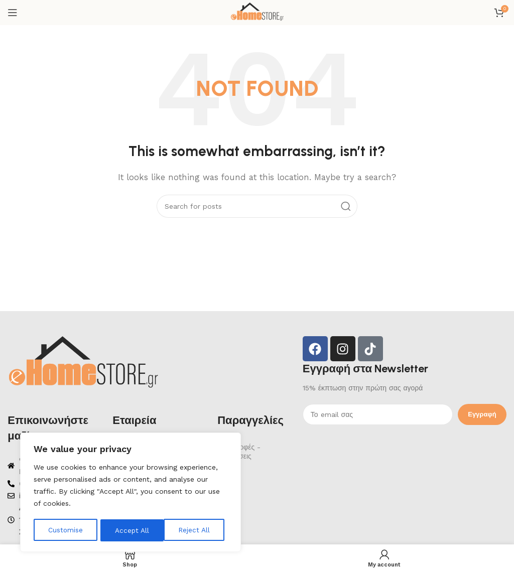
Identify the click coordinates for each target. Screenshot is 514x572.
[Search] (257, 206)
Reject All (131, 530)
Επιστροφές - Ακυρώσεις (239, 451)
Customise (65, 530)
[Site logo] (257, 12)
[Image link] (83, 363)
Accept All (196, 530)
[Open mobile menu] (13, 13)
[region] (130, 493)
